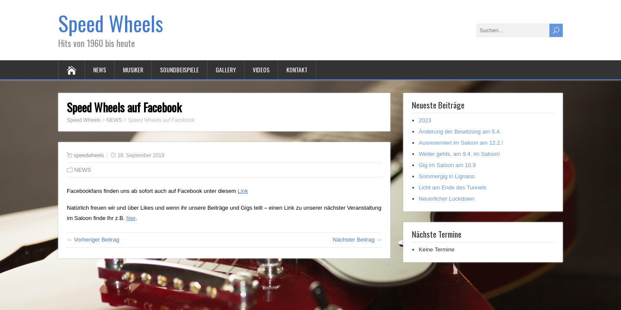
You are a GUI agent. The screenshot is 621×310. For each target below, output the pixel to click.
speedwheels (89, 155)
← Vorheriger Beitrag (93, 239)
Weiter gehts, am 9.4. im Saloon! (459, 154)
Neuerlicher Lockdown (446, 198)
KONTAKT (296, 69)
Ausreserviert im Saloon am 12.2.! (461, 143)
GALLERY (226, 69)
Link (243, 191)
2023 (425, 120)
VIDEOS (261, 69)
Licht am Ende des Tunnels (452, 187)
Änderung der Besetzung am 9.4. (460, 131)
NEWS (99, 69)
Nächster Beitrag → (357, 239)
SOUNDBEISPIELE (179, 69)
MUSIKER (133, 69)
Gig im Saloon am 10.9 (447, 165)
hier (130, 218)
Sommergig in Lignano (447, 176)
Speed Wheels (110, 23)
